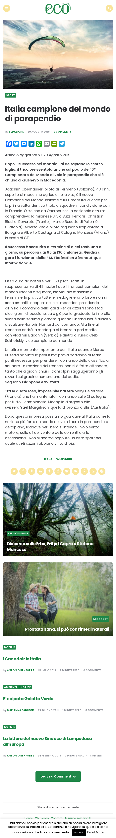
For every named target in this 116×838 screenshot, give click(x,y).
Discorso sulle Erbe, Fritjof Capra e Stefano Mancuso (52, 546)
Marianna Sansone (20, 709)
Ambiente (11, 686)
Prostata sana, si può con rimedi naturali (66, 628)
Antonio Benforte (20, 669)
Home (29, 817)
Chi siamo (42, 817)
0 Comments (62, 131)
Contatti (57, 817)
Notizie (9, 646)
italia (48, 458)
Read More (95, 832)
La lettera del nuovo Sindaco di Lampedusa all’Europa (48, 741)
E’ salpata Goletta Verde (29, 698)
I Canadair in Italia (22, 658)
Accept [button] (79, 832)
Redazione (16, 131)
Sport (10, 94)
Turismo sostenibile (78, 817)
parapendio (63, 458)
